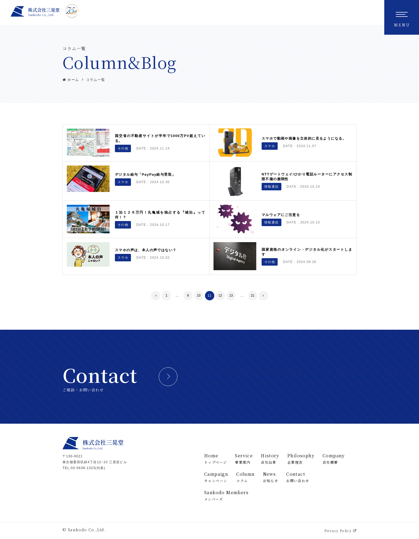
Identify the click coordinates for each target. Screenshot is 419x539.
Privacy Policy (340, 530)
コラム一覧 (95, 80)
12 (220, 295)
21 (252, 295)
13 (231, 295)
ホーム (71, 80)
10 (198, 295)
